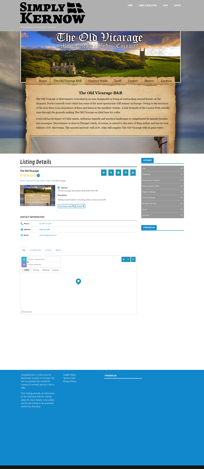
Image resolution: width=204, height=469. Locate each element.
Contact (177, 5)
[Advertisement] (78, 343)
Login (165, 5)
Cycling (55, 270)
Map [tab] (24, 250)
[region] (78, 284)
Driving (36, 270)
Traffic (26, 270)
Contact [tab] (48, 250)
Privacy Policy (69, 381)
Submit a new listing (148, 5)
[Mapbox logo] (26, 311)
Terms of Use (69, 378)
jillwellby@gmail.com (48, 235)
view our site (44, 229)
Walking (46, 270)
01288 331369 (45, 223)
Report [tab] (58, 250)
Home (130, 5)
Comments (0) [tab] (35, 250)
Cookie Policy (69, 374)
